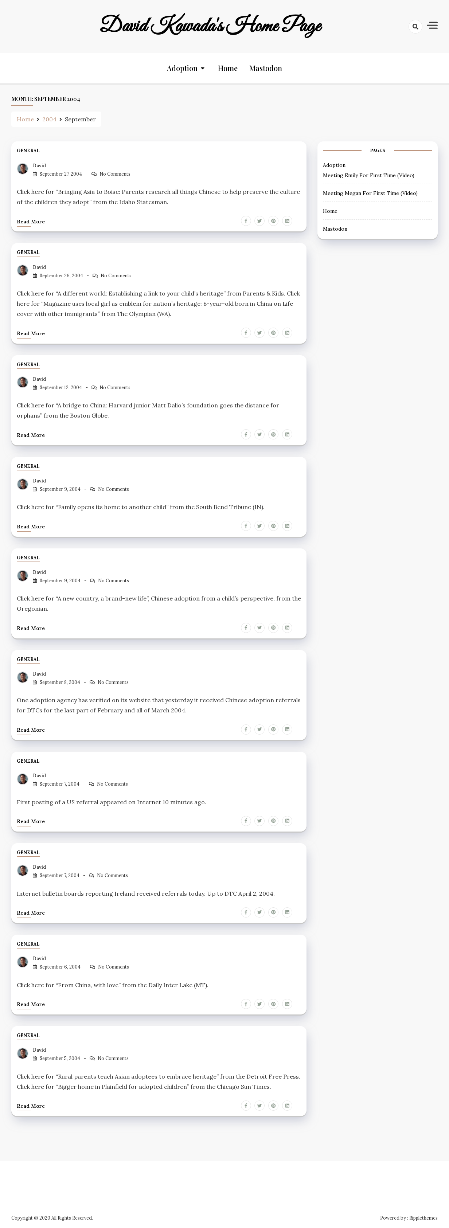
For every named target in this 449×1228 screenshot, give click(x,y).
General (28, 151)
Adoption (182, 68)
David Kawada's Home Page (209, 26)
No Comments (114, 174)
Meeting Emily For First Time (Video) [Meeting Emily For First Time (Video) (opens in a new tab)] (368, 175)
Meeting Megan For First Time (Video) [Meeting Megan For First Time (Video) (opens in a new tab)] (370, 193)
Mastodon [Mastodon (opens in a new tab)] (265, 68)
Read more (31, 221)
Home (228, 68)
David (39, 165)
